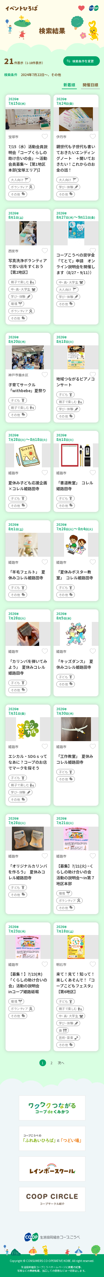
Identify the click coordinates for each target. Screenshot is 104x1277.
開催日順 (90, 84)
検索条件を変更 (83, 61)
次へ (61, 1062)
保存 (45, 136)
